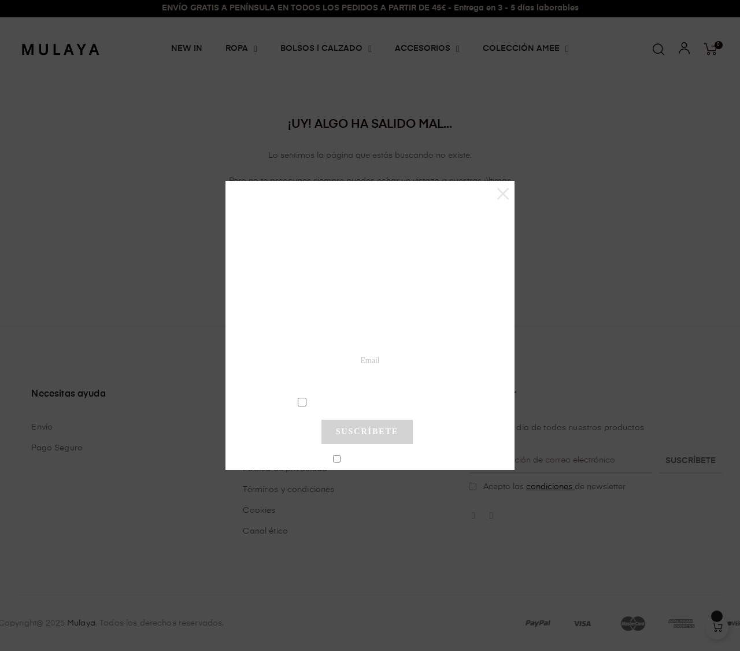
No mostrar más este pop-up (372, 459)
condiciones (368, 401)
